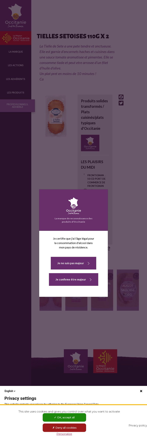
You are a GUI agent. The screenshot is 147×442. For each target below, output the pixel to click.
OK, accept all (64, 417)
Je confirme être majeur (71, 279)
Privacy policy (138, 425)
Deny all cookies (64, 427)
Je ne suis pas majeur (70, 263)
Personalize (64, 434)
